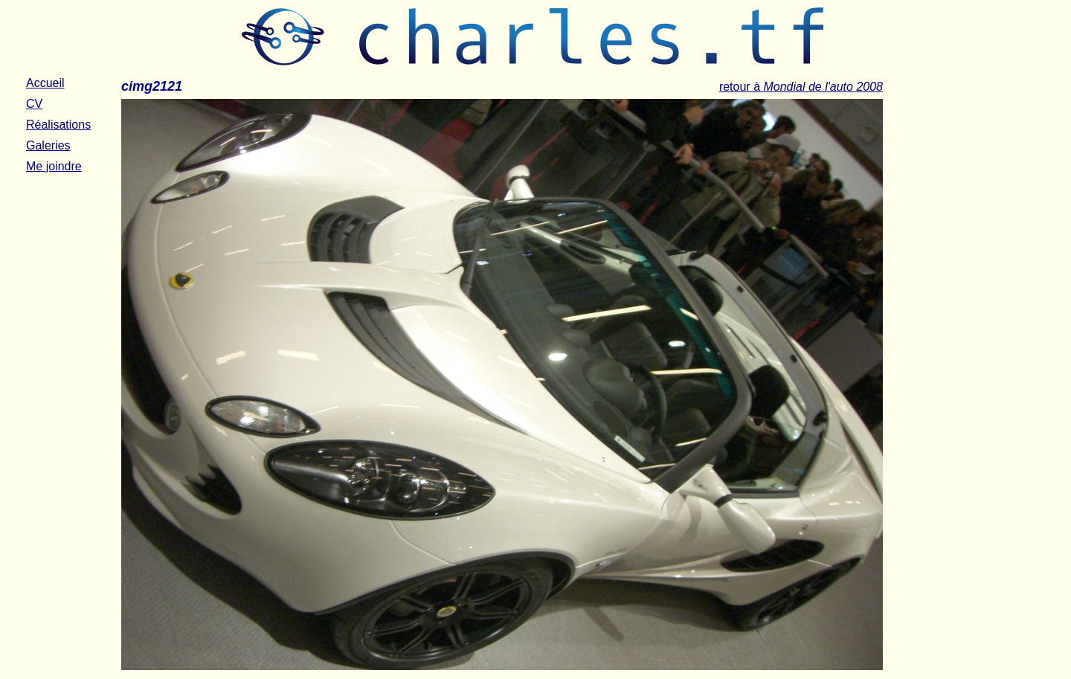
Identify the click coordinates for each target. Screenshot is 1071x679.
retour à (801, 86)
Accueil (45, 83)
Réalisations (58, 124)
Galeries (48, 145)
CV (34, 103)
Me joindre (54, 166)
